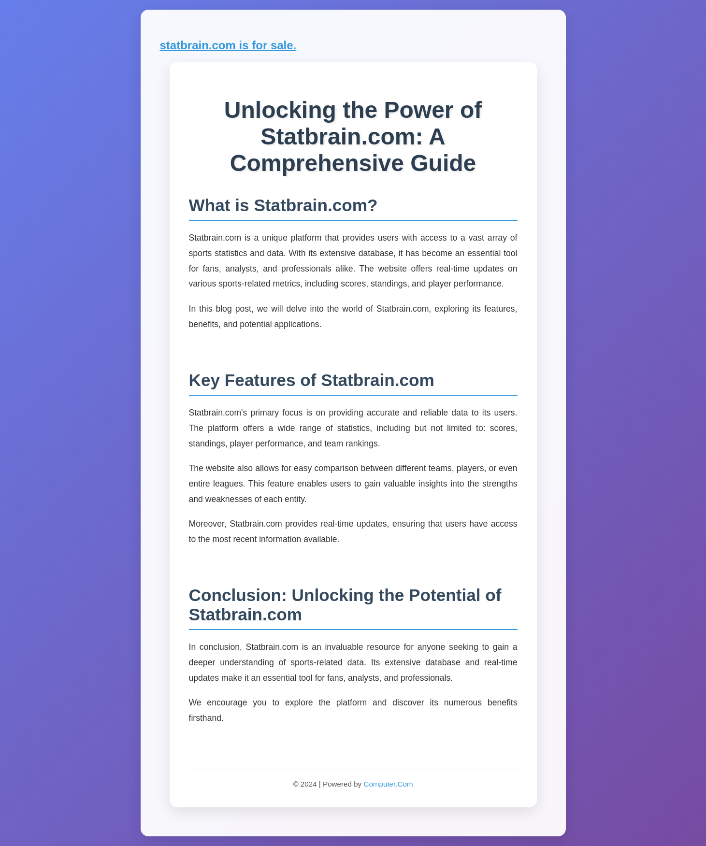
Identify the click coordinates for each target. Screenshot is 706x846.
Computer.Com (388, 784)
